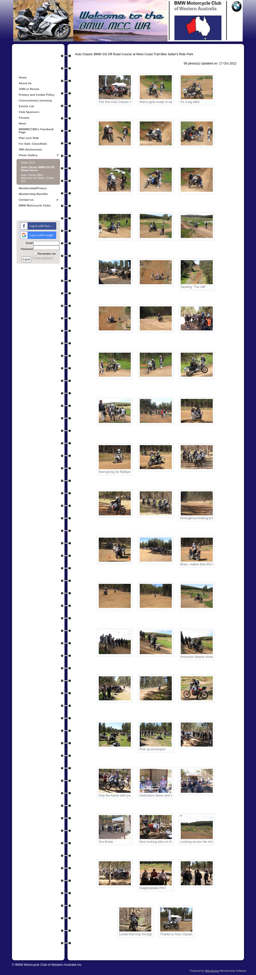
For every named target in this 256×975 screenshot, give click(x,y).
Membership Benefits (33, 193)
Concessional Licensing (35, 100)
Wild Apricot (212, 970)
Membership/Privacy (33, 188)
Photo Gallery (28, 155)
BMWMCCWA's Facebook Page (36, 131)
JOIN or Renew (29, 88)
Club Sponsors (29, 111)
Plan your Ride (29, 137)
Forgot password (42, 257)
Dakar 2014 (28, 162)
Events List (26, 106)
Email (28, 242)
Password (26, 248)
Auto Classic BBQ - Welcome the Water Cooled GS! (37, 177)
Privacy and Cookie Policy (36, 94)
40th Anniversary (30, 149)
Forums (24, 117)
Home (23, 77)
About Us (25, 83)
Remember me (47, 253)
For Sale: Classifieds (33, 143)
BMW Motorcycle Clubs (35, 205)
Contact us (26, 199)
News (22, 123)
